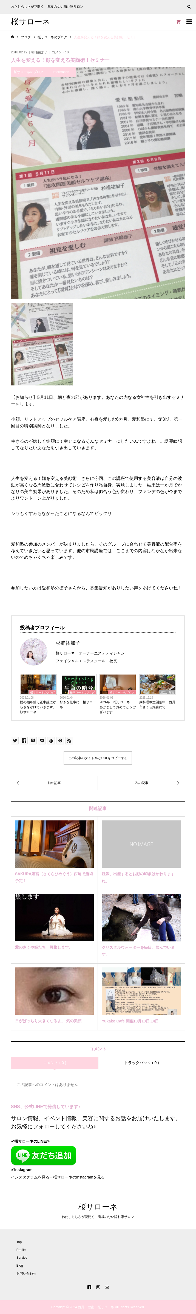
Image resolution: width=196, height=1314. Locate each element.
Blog (19, 1265)
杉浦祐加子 (39, 52)
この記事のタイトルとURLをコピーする (97, 758)
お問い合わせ (26, 1273)
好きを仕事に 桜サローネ (78, 704)
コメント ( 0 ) (54, 1063)
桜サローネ (30, 22)
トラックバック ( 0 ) (141, 1063)
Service (21, 1258)
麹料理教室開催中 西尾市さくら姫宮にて (157, 704)
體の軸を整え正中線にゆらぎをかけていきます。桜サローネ (38, 707)
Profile (21, 1250)
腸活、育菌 (167, 692)
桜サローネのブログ (42, 692)
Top (19, 1242)
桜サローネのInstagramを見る (79, 1177)
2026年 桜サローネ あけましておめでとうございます (118, 707)
